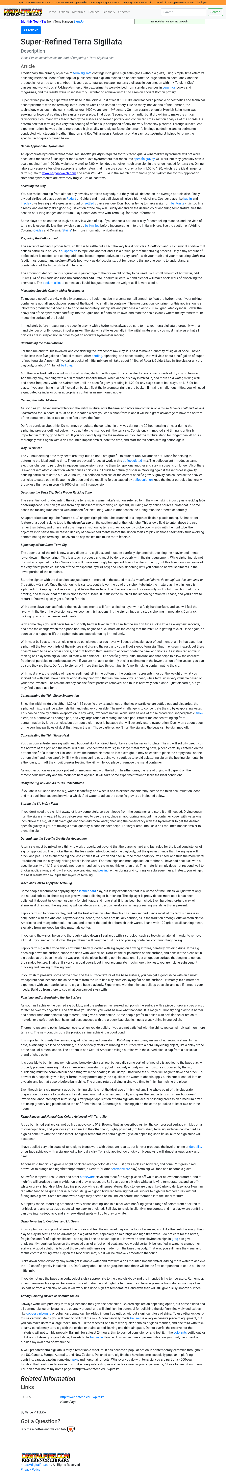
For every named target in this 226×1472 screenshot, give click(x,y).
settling (97, 356)
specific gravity (144, 159)
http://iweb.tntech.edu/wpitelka (82, 1397)
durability (195, 1147)
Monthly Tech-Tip (33, 21)
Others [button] (123, 12)
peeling (103, 870)
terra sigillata (82, 73)
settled (89, 203)
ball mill (135, 1318)
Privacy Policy (30, 1469)
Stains (66, 230)
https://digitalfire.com (36, 1465)
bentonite (177, 203)
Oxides (64, 12)
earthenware (121, 1169)
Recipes (93, 12)
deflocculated (132, 461)
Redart (71, 199)
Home (51, 12)
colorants (180, 1332)
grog (175, 1239)
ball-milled (92, 225)
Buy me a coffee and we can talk (43, 1429)
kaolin (187, 199)
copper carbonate (38, 1313)
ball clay (66, 365)
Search (215, 12)
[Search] (183, 12)
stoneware (87, 1177)
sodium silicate (53, 283)
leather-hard (87, 891)
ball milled (97, 1337)
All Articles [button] (31, 30)
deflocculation (143, 480)
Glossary (109, 12)
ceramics (169, 87)
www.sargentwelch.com (59, 173)
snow (199, 713)
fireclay (26, 203)
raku (75, 1359)
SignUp (79, 21)
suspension (69, 251)
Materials (78, 12)
